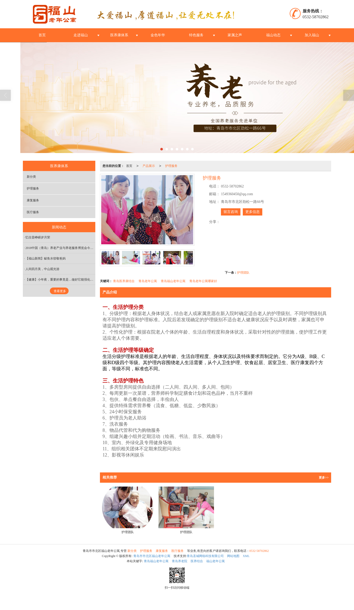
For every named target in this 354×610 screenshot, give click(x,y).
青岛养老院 (179, 561)
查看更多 (60, 291)
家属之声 (235, 35)
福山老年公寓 (215, 561)
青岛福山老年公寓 (173, 281)
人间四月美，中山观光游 (42, 269)
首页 (42, 35)
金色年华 (158, 35)
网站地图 (233, 556)
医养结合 (197, 561)
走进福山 (80, 35)
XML (246, 556)
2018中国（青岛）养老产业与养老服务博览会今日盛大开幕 (60, 248)
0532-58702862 (259, 551)
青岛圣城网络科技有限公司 (205, 556)
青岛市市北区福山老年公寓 (151, 556)
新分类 (31, 176)
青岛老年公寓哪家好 (203, 281)
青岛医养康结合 (124, 281)
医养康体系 (119, 35)
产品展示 (149, 166)
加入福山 (312, 35)
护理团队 (243, 272)
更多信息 (252, 212)
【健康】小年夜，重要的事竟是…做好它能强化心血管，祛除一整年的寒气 (60, 279)
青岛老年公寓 (147, 281)
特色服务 (196, 35)
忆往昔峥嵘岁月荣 (37, 237)
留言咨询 (230, 212)
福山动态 (273, 35)
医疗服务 (33, 212)
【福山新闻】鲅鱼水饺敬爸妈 (45, 258)
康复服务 (33, 200)
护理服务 (171, 166)
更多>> (324, 477)
